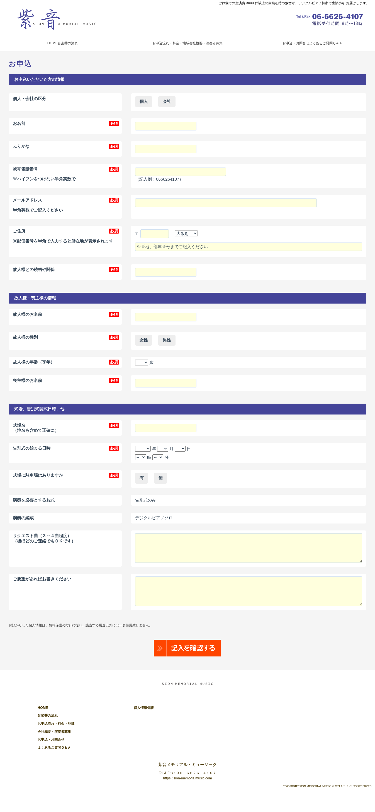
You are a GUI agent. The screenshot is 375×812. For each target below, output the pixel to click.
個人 (144, 101)
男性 (167, 340)
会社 (167, 101)
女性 (144, 340)
